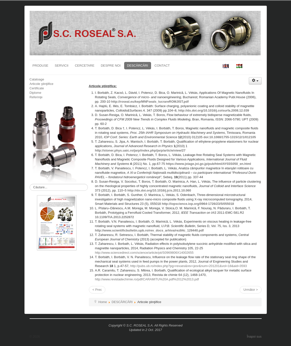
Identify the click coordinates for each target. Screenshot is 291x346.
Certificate (37, 88)
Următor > (250, 289)
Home (102, 302)
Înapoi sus (254, 336)
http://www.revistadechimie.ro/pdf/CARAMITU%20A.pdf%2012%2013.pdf (147, 279)
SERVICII (61, 65)
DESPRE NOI (110, 65)
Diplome (35, 93)
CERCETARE (84, 65)
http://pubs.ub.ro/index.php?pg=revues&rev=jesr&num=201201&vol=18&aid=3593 (188, 266)
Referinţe (36, 97)
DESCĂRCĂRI (137, 65)
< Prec (97, 289)
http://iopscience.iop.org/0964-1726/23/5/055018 (198, 204)
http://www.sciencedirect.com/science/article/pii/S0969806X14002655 (144, 252)
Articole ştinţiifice (42, 84)
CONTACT (162, 65)
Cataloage (37, 79)
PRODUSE (40, 65)
